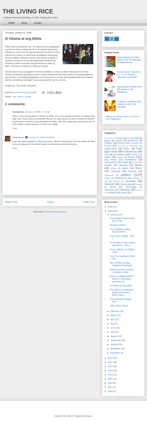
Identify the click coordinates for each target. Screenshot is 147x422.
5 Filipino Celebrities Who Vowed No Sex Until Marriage (129, 104)
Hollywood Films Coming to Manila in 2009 (121, 270)
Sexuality (130, 181)
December (115, 353)
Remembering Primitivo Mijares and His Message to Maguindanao (129, 60)
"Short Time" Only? (119, 306)
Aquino (119, 138)
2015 (110, 379)
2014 (110, 374)
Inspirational (130, 159)
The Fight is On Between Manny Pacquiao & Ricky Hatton (121, 292)
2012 (110, 366)
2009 (110, 211)
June (112, 328)
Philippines (109, 175)
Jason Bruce (18, 137)
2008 (110, 207)
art (129, 138)
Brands (119, 140)
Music (138, 168)
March (113, 315)
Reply (14, 128)
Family (113, 151)
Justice (125, 162)
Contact (38, 23)
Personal (132, 171)
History (120, 157)
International (110, 162)
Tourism (139, 190)
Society (28, 96)
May (112, 323)
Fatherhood (130, 151)
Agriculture (108, 138)
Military (114, 168)
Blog (136, 138)
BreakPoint (133, 140)
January (114, 214)
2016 (110, 383)
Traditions (111, 192)
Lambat (136, 162)
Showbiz (109, 184)
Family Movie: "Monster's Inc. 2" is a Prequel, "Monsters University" (129, 74)
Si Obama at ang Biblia (121, 285)
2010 (110, 358)
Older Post (89, 202)
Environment (110, 148)
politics (20, 96)
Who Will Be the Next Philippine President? (121, 264)
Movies (125, 168)
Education (134, 146)
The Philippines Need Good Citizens (120, 230)
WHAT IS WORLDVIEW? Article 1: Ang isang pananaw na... (122, 279)
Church (121, 143)
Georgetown (119, 154)
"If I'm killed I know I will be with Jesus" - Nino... (122, 244)
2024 (110, 391)
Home (50, 202)
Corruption (134, 143)
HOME (11, 23)
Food (106, 154)
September (115, 340)
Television (109, 190)
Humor (113, 159)
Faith (14, 96)
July (112, 332)
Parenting (115, 171)
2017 (110, 387)
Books (107, 140)
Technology (131, 187)
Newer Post (11, 202)
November (115, 348)
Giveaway (135, 154)
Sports (113, 187)
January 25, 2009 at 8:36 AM (41, 137)
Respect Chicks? (118, 225)
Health (107, 157)
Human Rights (135, 157)
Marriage (123, 165)
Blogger (88, 416)
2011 (110, 362)
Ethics (126, 148)
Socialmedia (126, 184)
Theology (124, 189)
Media (138, 165)
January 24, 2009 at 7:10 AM (37, 112)
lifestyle (108, 165)
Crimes (107, 145)
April (112, 319)
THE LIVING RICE (27, 11)
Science (116, 181)
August (113, 336)
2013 (110, 370)
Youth (124, 192)
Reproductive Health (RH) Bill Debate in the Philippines (129, 89)
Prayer (107, 178)
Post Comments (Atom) (55, 212)
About (24, 23)
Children (108, 143)
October (114, 344)
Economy (121, 146)
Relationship (120, 178)
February (114, 311)
